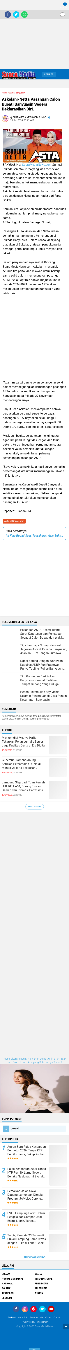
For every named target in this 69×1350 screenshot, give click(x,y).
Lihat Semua (34, 806)
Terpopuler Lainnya (34, 1257)
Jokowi (15, 1128)
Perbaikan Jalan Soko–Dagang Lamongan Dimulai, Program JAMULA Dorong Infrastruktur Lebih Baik (25, 1195)
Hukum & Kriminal (12, 1278)
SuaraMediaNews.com (37, 164)
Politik (6, 1288)
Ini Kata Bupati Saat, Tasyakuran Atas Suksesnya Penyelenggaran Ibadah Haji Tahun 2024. (34, 535)
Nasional (7, 1283)
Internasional (43, 1278)
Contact (57, 1317)
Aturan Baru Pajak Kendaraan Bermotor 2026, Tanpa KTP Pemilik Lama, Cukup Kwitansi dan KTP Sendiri (27, 1150)
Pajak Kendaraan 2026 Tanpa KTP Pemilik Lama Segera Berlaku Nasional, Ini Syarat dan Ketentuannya (26, 1173)
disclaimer (42, 1322)
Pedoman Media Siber (40, 1317)
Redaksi (12, 1317)
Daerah (39, 1273)
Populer (48, 74)
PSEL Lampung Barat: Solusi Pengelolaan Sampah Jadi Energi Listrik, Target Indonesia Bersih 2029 (26, 1217)
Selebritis (41, 1288)
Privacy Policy (28, 1322)
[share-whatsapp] (24, 14)
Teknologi (8, 1293)
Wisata (39, 1293)
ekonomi (7, 1297)
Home (4, 93)
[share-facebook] (8, 14)
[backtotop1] (66, 1326)
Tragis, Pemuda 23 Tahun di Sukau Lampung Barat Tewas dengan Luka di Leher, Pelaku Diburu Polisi (26, 1239)
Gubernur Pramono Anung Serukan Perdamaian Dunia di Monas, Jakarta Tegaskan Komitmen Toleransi (21, 764)
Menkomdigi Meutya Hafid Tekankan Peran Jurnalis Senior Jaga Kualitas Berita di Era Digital (23, 741)
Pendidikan (41, 1283)
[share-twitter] (16, 14)
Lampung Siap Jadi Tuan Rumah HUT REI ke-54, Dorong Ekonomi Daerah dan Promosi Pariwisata (23, 786)
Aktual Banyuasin (14, 521)
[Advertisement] (34, 34)
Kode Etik (22, 1317)
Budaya (6, 1273)
